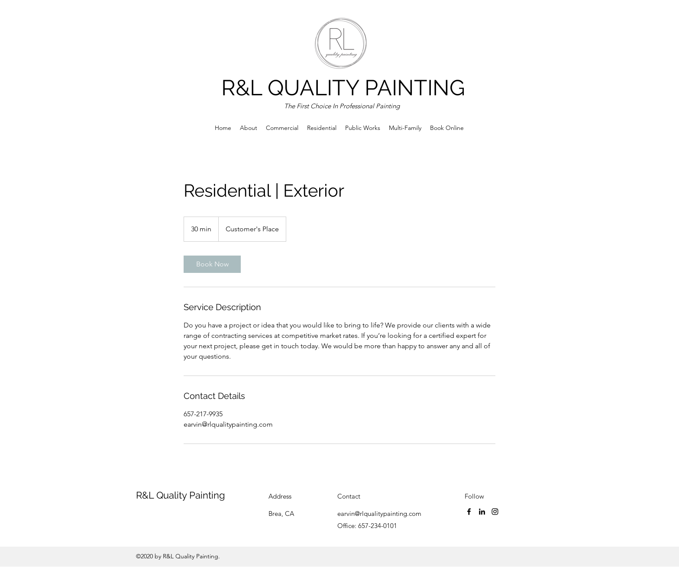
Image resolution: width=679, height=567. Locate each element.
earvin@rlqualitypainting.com (379, 513)
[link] (212, 264)
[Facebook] (469, 511)
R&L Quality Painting (180, 495)
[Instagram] (495, 511)
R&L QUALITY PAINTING (343, 87)
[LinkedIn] (482, 511)
